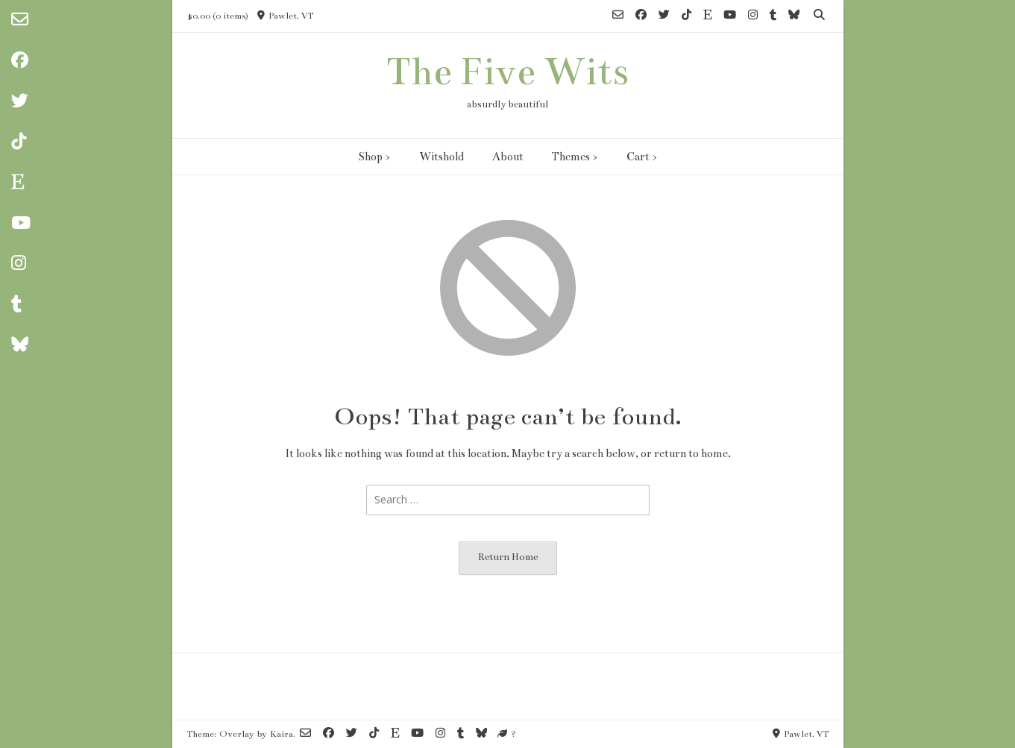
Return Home (508, 557)
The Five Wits (507, 71)
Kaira (281, 734)
